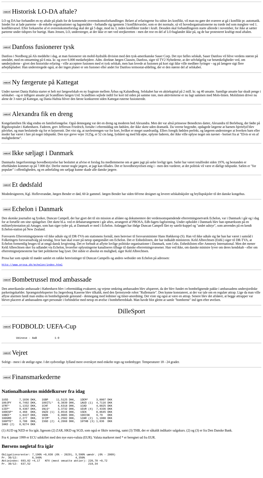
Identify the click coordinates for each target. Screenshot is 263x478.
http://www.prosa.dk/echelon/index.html (32, 265)
